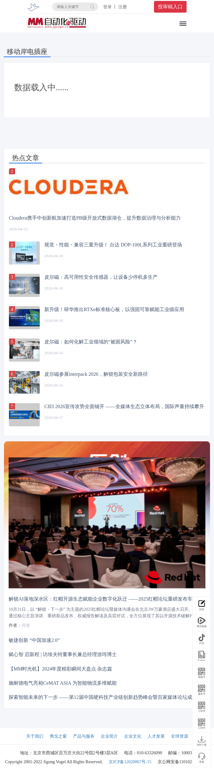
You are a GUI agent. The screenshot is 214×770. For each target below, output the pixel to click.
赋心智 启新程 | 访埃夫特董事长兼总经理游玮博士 (63, 654)
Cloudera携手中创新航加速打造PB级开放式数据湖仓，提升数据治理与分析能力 (95, 218)
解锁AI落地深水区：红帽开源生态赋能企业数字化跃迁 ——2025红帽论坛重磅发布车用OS (106, 599)
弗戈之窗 (58, 736)
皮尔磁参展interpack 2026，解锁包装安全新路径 (96, 374)
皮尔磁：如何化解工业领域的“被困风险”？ (90, 341)
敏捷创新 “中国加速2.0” (34, 640)
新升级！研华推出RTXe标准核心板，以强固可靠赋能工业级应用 (114, 309)
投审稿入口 (170, 6)
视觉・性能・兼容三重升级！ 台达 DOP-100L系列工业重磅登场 (113, 244)
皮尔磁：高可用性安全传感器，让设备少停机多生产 (101, 277)
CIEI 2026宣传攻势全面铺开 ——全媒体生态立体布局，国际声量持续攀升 (124, 406)
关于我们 (34, 736)
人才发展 (156, 736)
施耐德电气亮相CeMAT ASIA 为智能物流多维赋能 (63, 682)
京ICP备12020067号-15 (130, 762)
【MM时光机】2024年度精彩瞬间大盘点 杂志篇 (60, 668)
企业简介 (109, 736)
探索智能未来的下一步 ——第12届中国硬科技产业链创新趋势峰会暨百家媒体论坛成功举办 (108, 697)
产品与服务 (84, 736)
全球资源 (179, 736)
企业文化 (132, 736)
